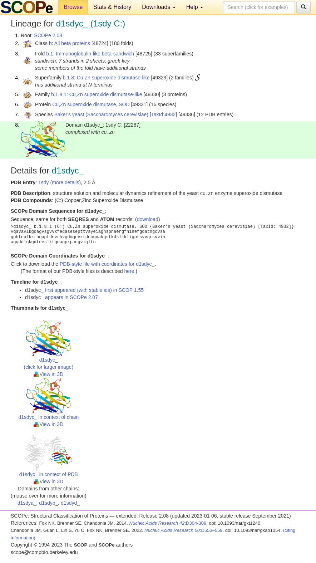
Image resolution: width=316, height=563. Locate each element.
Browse (73, 7)
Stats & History (112, 7)
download (147, 219)
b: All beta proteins (69, 43)
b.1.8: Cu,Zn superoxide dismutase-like (106, 77)
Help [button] (194, 7)
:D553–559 (183, 530)
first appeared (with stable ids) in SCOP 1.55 (94, 290)
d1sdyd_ (70, 503)
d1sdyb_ (48, 503)
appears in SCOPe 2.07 (71, 297)
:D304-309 (168, 523)
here (129, 271)
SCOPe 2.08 (48, 35)
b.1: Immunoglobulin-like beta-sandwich (90, 54)
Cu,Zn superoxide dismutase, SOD (90, 104)
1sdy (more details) (59, 182)
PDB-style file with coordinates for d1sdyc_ (107, 264)
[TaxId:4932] (163, 114)
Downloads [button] (159, 7)
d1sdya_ (27, 503)
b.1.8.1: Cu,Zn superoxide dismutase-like (96, 94)
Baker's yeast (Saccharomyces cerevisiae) (101, 114)
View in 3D (48, 374)
